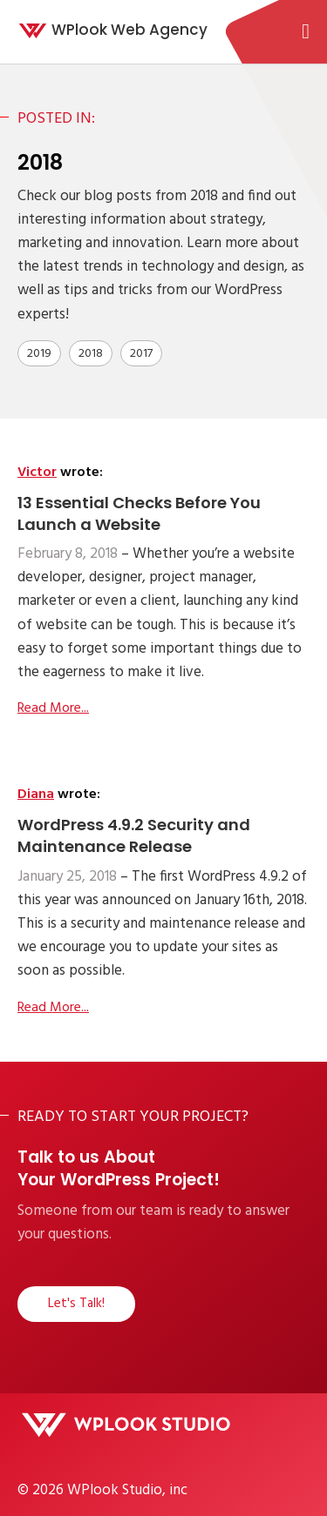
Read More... (53, 708)
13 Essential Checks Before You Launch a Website (139, 513)
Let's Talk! (76, 1303)
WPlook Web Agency (129, 29)
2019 (39, 354)
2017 (141, 354)
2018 (90, 354)
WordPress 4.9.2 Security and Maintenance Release (133, 835)
